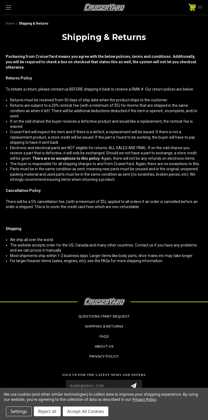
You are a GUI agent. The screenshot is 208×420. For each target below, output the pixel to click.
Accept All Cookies (85, 411)
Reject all (47, 411)
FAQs (104, 336)
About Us (104, 346)
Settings (19, 411)
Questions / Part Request (104, 316)
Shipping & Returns (104, 326)
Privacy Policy (104, 356)
